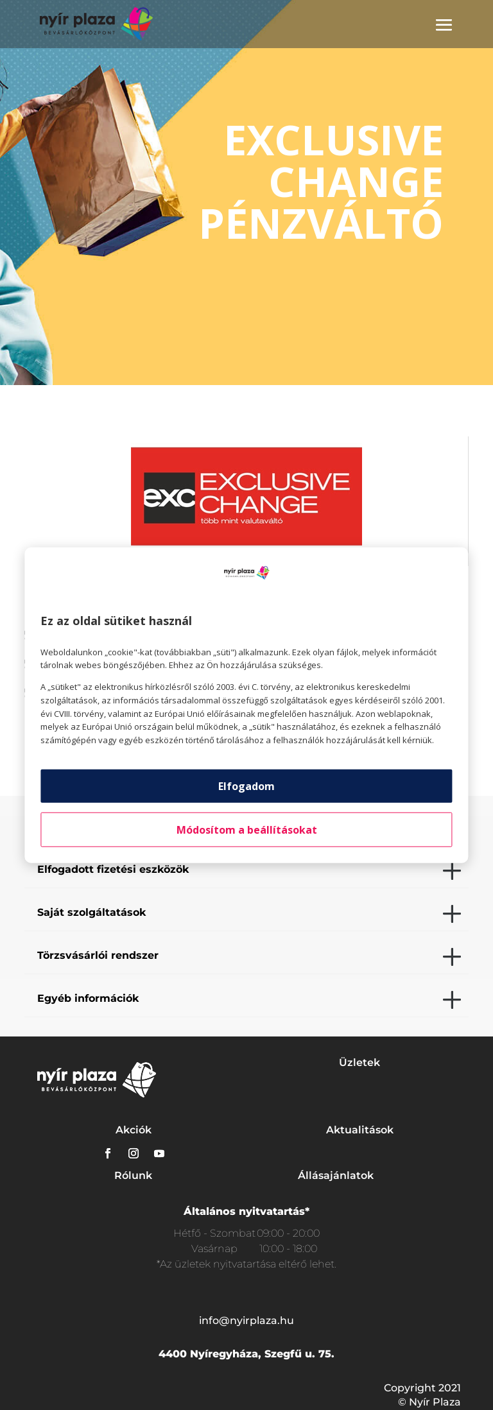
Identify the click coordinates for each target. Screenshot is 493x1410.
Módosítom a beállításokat (247, 830)
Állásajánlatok (336, 1175)
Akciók (133, 1130)
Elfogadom (246, 786)
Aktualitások (360, 1130)
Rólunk (133, 1175)
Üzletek (359, 1062)
